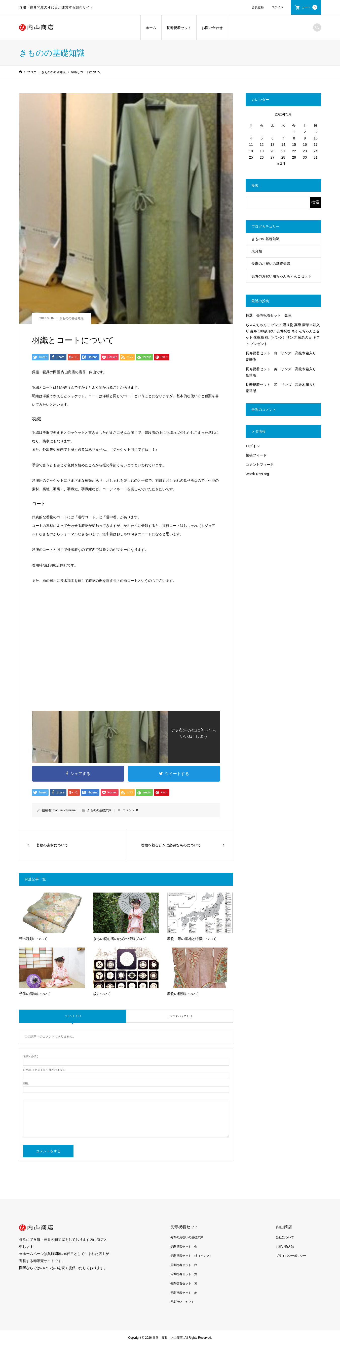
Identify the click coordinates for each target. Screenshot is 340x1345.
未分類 (256, 251)
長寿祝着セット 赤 (183, 1293)
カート (309, 7)
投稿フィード (256, 455)
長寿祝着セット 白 (183, 1265)
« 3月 (281, 164)
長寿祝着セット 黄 (183, 1274)
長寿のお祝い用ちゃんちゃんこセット (281, 276)
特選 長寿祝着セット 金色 (268, 315)
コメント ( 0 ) (72, 1015)
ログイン (277, 7)
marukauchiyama (64, 810)
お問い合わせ (212, 28)
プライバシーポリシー (291, 1255)
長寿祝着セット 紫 (183, 1283)
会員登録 (258, 7)
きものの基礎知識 (71, 318)
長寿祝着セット (179, 28)
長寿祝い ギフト (182, 1302)
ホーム (151, 28)
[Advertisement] (126, 660)
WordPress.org (257, 474)
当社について (285, 1237)
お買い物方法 (285, 1246)
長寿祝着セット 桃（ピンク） (191, 1255)
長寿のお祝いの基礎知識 (270, 264)
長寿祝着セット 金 (183, 1246)
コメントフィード (260, 465)
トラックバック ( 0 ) (179, 1015)
